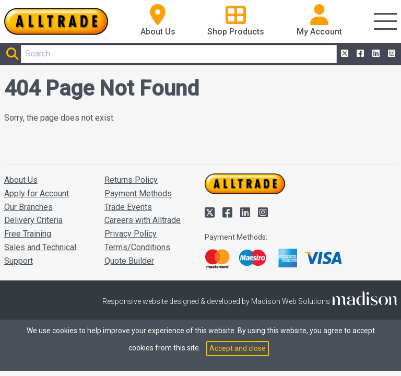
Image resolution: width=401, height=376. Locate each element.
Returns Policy (131, 180)
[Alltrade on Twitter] (343, 54)
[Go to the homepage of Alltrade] (56, 21)
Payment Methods (138, 193)
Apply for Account (36, 193)
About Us (21, 180)
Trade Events (128, 207)
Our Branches (28, 207)
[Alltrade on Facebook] (359, 54)
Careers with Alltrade (142, 220)
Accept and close (237, 348)
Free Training (27, 234)
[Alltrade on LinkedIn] (375, 54)
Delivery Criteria (33, 220)
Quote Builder (129, 261)
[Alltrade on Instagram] (390, 54)
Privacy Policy (130, 234)
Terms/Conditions (137, 247)
